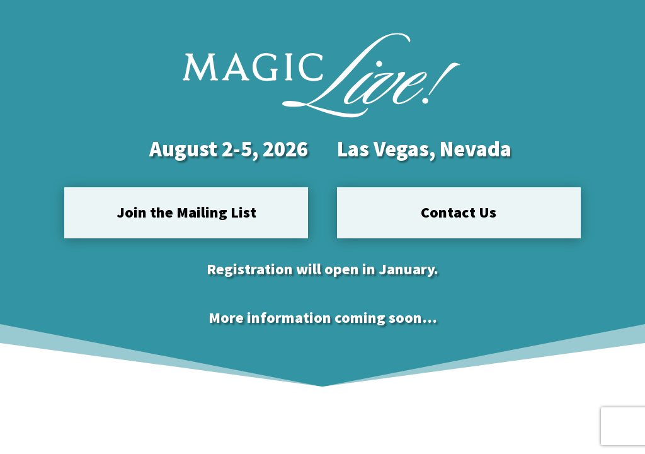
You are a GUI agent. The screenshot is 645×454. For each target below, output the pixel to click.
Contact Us (458, 212)
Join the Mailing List (186, 212)
